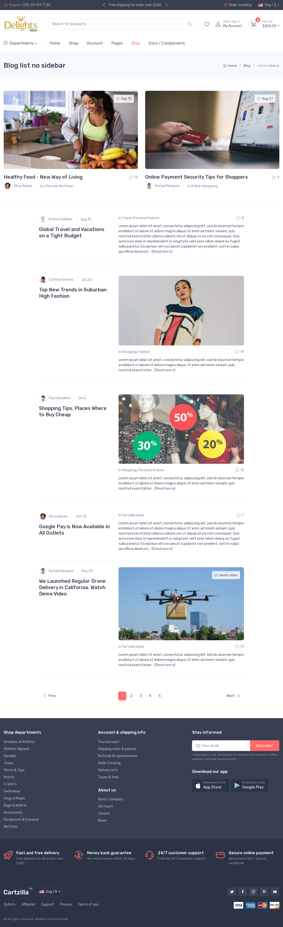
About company (110, 799)
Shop (73, 43)
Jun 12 (81, 516)
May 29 (87, 571)
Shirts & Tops (14, 770)
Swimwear (12, 791)
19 (239, 352)
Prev (49, 696)
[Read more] (162, 252)
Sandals (10, 756)
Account (95, 43)
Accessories (13, 812)
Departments (19, 43)
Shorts (9, 777)
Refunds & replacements (118, 756)
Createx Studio (57, 919)
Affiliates (28, 904)
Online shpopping (204, 186)
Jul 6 (82, 398)
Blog (135, 43)
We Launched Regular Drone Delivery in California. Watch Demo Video (72, 587)
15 (239, 470)
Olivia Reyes (18, 186)
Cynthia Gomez (56, 280)
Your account (108, 742)
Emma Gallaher (56, 219)
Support (47, 904)
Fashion (144, 352)
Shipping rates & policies (117, 749)
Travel (127, 218)
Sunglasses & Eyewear (21, 819)
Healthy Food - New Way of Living (43, 177)
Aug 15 (86, 219)
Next (233, 696)
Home (55, 43)
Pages (117, 43)
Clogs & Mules (14, 798)
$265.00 (271, 24)
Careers (104, 813)
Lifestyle (51, 186)
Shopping (129, 352)
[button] (210, 785)
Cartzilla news (133, 515)
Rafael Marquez (162, 186)
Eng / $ (267, 5)
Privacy (66, 904)
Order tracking (238, 5)
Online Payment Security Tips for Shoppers (196, 177)
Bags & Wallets (15, 805)
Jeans (8, 763)
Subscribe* (265, 745)
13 (133, 177)
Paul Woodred (54, 398)
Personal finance (146, 218)
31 (239, 647)
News (102, 820)
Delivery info (108, 770)
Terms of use (88, 904)
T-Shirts (10, 784)
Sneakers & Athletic (19, 742)
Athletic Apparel (16, 749)
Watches (11, 827)
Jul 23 (86, 280)
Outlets (10, 904)
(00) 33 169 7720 (37, 5)
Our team (105, 806)
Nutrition (66, 186)
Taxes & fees (108, 777)
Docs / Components (167, 43)
